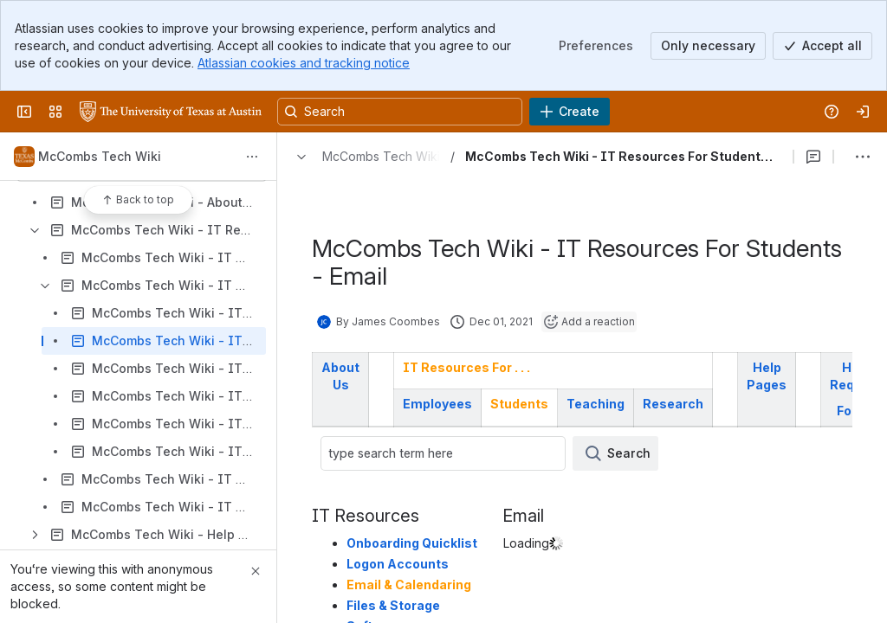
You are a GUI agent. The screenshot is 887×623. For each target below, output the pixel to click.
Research (673, 403)
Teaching (596, 403)
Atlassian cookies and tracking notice (303, 62)
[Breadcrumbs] (364, 156)
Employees (437, 403)
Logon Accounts (397, 563)
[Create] (569, 111)
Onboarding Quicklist (411, 543)
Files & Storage (393, 605)
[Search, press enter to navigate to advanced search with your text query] (399, 111)
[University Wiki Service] (170, 111)
